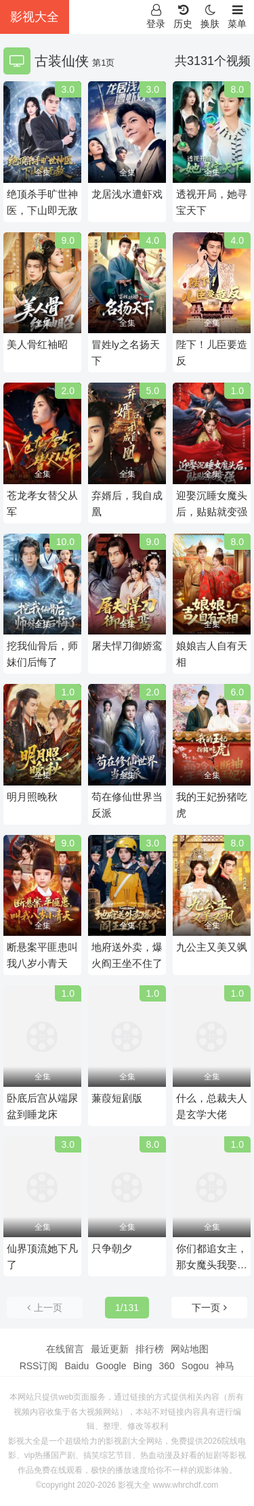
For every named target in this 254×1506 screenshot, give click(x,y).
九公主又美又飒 (211, 947)
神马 (224, 1365)
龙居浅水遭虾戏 (127, 194)
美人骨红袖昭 (37, 344)
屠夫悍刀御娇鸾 (127, 645)
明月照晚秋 (32, 796)
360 (166, 1365)
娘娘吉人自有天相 (211, 654)
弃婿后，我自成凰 (127, 503)
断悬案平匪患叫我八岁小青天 (42, 955)
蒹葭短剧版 (116, 1098)
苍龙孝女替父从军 (42, 503)
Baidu (76, 1365)
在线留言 (65, 1348)
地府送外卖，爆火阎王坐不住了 (127, 955)
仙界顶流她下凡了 (42, 1256)
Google (111, 1365)
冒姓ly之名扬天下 (125, 352)
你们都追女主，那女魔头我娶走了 (211, 1258)
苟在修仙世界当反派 (127, 805)
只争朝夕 (111, 1248)
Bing (142, 1365)
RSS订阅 (39, 1365)
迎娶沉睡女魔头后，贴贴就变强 (211, 503)
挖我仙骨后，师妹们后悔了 (42, 654)
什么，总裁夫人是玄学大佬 (211, 1106)
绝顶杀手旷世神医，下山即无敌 (42, 202)
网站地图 (190, 1348)
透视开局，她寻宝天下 (211, 202)
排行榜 (149, 1348)
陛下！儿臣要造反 (211, 352)
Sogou (195, 1365)
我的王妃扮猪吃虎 (211, 805)
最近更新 (110, 1348)
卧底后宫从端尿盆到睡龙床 (42, 1106)
